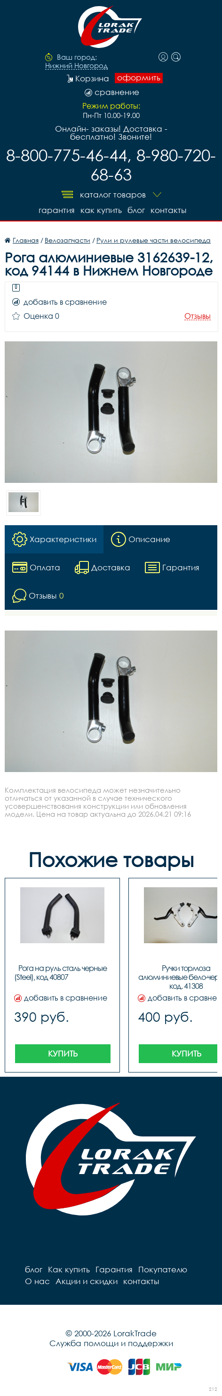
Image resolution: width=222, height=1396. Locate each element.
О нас (37, 1281)
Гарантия (57, 210)
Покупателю (162, 1269)
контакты (168, 210)
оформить (138, 77)
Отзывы (197, 316)
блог (136, 210)
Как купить (101, 210)
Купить (63, 1053)
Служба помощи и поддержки (111, 1343)
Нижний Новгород (76, 66)
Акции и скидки (87, 1281)
